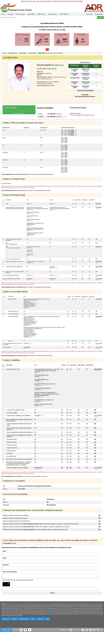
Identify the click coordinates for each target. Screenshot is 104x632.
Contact (32, 618)
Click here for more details (85, 90)
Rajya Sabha (31, 14)
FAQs (47, 618)
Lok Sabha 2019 (12, 53)
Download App (64, 629)
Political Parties (41, 14)
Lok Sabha (10, 14)
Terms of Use (40, 618)
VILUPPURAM (32, 53)
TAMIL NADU (22, 53)
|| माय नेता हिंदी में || (63, 14)
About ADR (89, 14)
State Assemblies (20, 14)
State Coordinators (24, 618)
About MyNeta (99, 14)
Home (3, 14)
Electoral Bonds (52, 14)
